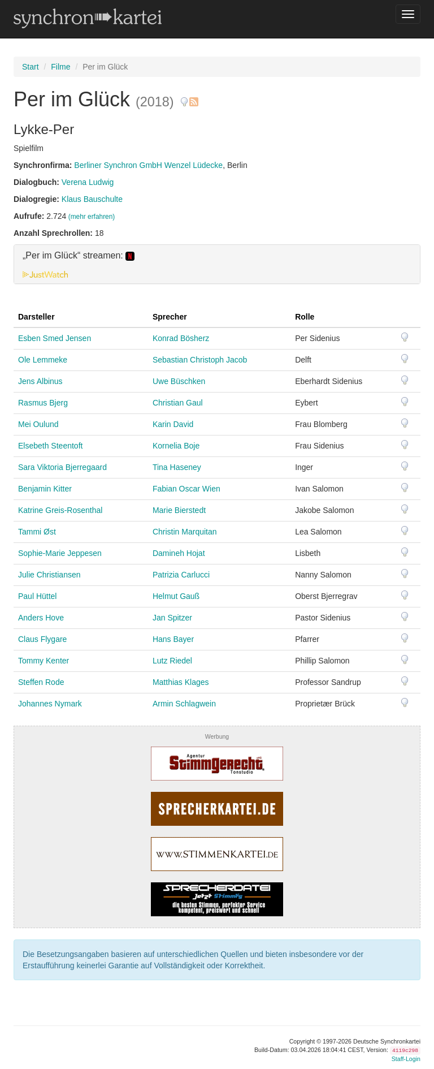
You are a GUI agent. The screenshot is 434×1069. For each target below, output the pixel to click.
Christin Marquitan (185, 531)
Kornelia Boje (176, 445)
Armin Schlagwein (184, 703)
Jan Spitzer (172, 617)
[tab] (217, 264)
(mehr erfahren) (91, 217)
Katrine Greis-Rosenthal (60, 510)
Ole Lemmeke (42, 359)
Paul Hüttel (37, 596)
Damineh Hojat (179, 553)
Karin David (173, 424)
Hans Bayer (173, 639)
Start (30, 66)
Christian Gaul (178, 402)
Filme (60, 66)
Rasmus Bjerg (43, 402)
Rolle (304, 316)
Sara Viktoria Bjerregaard (62, 467)
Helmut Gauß (176, 596)
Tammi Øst (37, 531)
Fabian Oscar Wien (186, 488)
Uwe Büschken (179, 381)
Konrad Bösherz (181, 338)
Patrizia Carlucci (181, 574)
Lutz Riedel (172, 660)
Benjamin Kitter (45, 488)
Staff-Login (406, 1058)
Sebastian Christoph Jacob (200, 359)
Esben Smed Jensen (54, 338)
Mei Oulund (38, 424)
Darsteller (36, 316)
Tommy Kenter (43, 660)
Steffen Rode (41, 682)
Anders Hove (41, 617)
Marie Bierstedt (179, 510)
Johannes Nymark (50, 703)
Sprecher (170, 316)
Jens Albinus (40, 381)
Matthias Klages (181, 682)
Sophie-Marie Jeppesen (60, 553)
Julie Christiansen (49, 574)
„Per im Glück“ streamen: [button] (78, 256)
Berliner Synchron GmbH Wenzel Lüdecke (148, 165)
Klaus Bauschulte (92, 199)
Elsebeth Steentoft (50, 445)
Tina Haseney (177, 467)
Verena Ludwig (88, 182)
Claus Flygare (42, 639)
